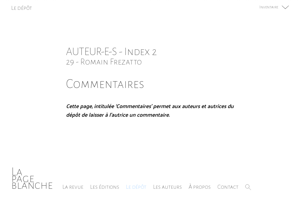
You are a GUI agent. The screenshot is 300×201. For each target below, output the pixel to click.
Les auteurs (167, 187)
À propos (200, 187)
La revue (72, 187)
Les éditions (104, 187)
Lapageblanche (32, 178)
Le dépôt (136, 187)
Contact (227, 187)
